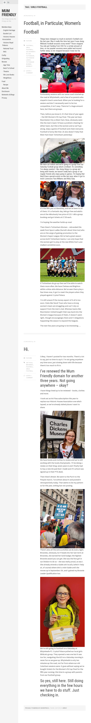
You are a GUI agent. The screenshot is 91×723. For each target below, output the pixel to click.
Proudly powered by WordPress (37, 717)
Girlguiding (5, 58)
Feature (29, 49)
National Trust (8, 48)
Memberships (7, 27)
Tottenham (30, 64)
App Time (6, 65)
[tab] (4, 2)
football (29, 54)
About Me (5, 88)
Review (4, 62)
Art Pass (29, 371)
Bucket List (7, 33)
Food (3, 81)
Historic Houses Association (8, 38)
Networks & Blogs (8, 95)
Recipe (5, 85)
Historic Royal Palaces (7, 44)
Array (65, 717)
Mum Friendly (9, 12)
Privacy (4, 98)
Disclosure (5, 91)
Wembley (29, 75)
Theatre (6, 71)
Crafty (4, 55)
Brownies (29, 373)
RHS (4, 52)
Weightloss (7, 78)
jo (34, 15)
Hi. (28, 357)
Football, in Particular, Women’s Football (53, 31)
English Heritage (9, 30)
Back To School (8, 68)
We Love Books (8, 75)
